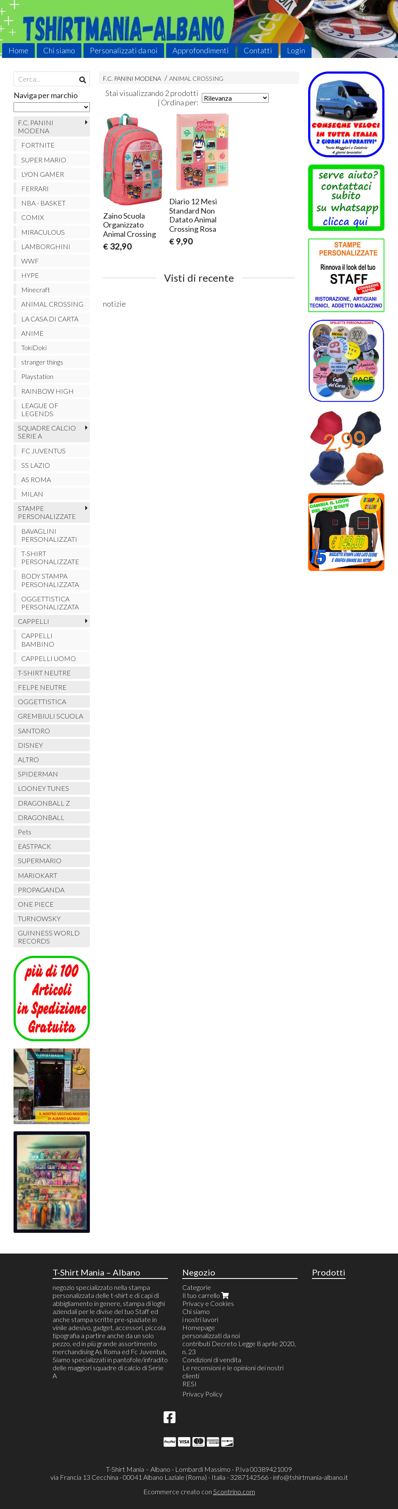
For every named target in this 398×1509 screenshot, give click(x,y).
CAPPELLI (33, 621)
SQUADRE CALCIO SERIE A (47, 432)
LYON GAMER (42, 174)
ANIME (32, 333)
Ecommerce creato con (199, 1491)
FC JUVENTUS (43, 451)
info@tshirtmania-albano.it (310, 1477)
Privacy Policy (202, 1394)
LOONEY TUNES (43, 788)
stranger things (42, 362)
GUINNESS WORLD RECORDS (49, 937)
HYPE (30, 275)
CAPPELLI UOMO (48, 658)
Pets (24, 832)
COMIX (32, 217)
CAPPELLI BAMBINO (37, 639)
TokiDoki (34, 347)
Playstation (37, 376)
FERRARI (35, 188)
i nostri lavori (200, 1319)
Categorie (196, 1287)
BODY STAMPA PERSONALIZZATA (50, 580)
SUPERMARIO (39, 860)
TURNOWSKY (39, 918)
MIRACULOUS (43, 232)
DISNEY (30, 745)
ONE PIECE (36, 904)
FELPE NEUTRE (42, 687)
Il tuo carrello (206, 1295)
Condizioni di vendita (211, 1359)
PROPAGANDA (41, 890)
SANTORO (34, 731)
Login (296, 50)
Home (18, 50)
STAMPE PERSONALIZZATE (47, 512)
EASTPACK (34, 846)
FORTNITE (38, 145)
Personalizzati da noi (124, 50)
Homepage (198, 1327)
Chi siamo (59, 50)
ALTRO (28, 759)
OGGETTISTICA (42, 701)
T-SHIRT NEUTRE (44, 673)
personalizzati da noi (211, 1335)
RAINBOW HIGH (47, 391)
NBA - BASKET (43, 203)
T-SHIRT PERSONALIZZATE (50, 557)
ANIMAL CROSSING (196, 78)
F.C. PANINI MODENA (132, 78)
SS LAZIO (35, 465)
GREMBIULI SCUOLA (50, 716)
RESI (189, 1384)
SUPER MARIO (43, 160)
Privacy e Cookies (208, 1303)
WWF (30, 261)
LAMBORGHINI (45, 246)
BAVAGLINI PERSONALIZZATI (49, 535)
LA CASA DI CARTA (49, 319)
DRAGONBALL (41, 817)
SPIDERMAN (38, 774)
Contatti (258, 50)
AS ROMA (36, 479)
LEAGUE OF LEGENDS (39, 409)
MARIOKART (37, 875)
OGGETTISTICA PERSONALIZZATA (50, 603)
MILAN (32, 494)
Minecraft (35, 289)
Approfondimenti (201, 50)
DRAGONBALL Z (44, 803)
